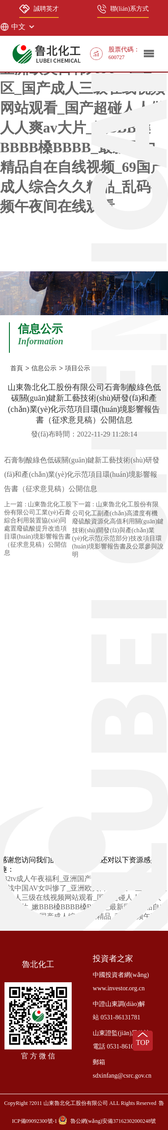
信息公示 (43, 368)
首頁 (16, 368)
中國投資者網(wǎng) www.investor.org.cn (121, 982)
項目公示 (77, 368)
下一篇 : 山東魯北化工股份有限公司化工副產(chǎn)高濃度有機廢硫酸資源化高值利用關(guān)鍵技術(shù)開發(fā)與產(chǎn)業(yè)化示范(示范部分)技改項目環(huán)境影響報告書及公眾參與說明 (118, 529)
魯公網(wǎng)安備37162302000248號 (113, 1121)
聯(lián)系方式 (123, 8)
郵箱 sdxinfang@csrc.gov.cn (122, 1069)
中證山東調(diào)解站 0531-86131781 (119, 1011)
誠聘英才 (39, 8)
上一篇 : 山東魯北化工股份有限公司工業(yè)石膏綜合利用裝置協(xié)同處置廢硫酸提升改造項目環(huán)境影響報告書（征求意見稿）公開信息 (38, 528)
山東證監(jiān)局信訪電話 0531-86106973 (121, 1040)
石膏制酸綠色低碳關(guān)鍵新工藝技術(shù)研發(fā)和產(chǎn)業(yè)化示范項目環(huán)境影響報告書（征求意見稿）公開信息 (81, 474)
